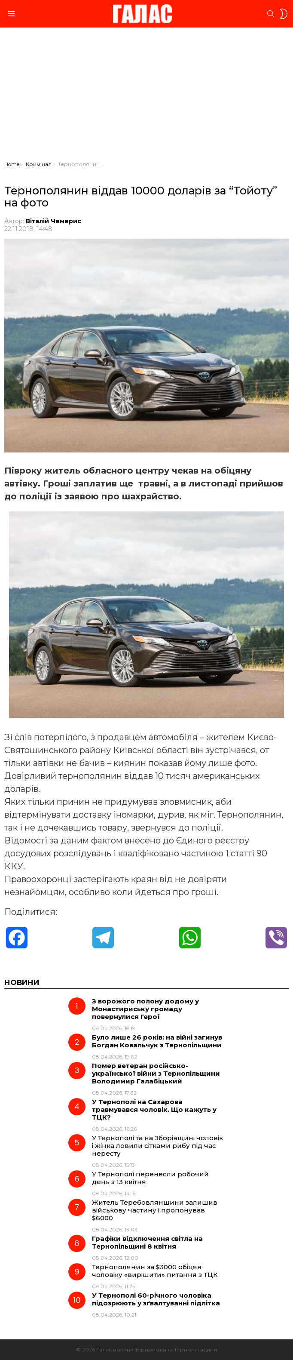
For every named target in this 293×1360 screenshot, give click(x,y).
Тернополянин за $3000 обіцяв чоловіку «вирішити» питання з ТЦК (155, 1271)
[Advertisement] (146, 96)
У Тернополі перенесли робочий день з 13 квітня (150, 1178)
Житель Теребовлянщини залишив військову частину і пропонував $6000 (154, 1210)
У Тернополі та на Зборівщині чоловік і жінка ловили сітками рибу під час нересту (157, 1145)
